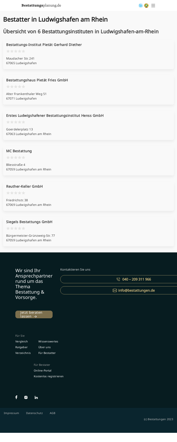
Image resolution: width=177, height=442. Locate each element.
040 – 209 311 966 (136, 279)
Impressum (11, 413)
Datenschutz (34, 413)
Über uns (44, 347)
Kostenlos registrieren (49, 376)
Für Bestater (42, 365)
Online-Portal (43, 370)
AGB (52, 413)
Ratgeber (21, 347)
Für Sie (20, 335)
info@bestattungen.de (136, 290)
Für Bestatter (47, 353)
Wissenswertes (48, 341)
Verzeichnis (23, 353)
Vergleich (21, 341)
